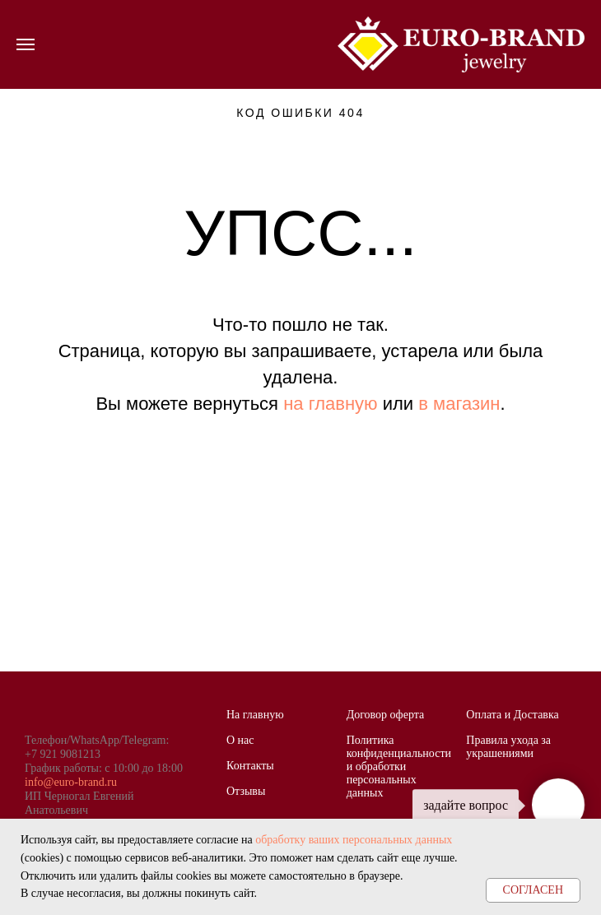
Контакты (250, 765)
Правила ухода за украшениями (508, 746)
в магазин (459, 403)
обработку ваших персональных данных (353, 840)
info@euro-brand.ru (71, 782)
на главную (330, 403)
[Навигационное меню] (25, 44)
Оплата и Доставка (512, 714)
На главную (255, 714)
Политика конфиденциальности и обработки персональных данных (399, 766)
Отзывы (245, 791)
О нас (240, 740)
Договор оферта (386, 714)
